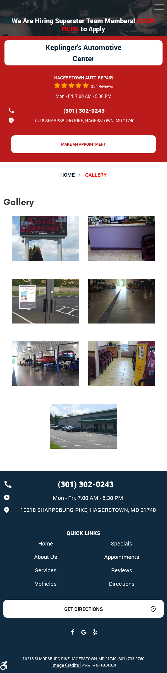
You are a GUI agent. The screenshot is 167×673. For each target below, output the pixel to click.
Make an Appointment (83, 144)
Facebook (72, 632)
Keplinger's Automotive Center (83, 52)
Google (83, 632)
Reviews (121, 570)
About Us (45, 557)
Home (67, 174)
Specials (121, 543)
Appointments (121, 557)
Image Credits (65, 665)
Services (45, 570)
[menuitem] (46, 544)
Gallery (96, 174)
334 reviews (102, 86)
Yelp (94, 632)
